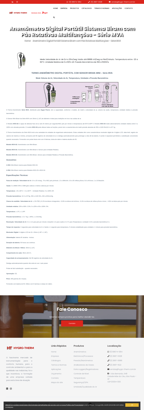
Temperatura (79, 378)
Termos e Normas (101, 8)
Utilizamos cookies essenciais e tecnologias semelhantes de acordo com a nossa (35, 405)
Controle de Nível (81, 373)
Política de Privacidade (74, 405)
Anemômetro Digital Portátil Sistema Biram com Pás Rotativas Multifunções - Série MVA (76, 40)
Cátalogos (87, 8)
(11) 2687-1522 (115, 365)
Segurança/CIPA (81, 382)
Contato (129, 8)
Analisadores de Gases (84, 365)
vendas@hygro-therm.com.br (123, 2)
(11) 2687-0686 (116, 360)
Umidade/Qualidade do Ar (85, 387)
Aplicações (117, 8)
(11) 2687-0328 (96, 2)
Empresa (64, 8)
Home (55, 8)
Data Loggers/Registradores (86, 369)
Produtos (74, 8)
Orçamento (56, 373)
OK (132, 405)
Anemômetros (80, 351)
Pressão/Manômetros (83, 360)
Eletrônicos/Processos (83, 356)
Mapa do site (57, 382)
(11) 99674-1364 (75, 2)
